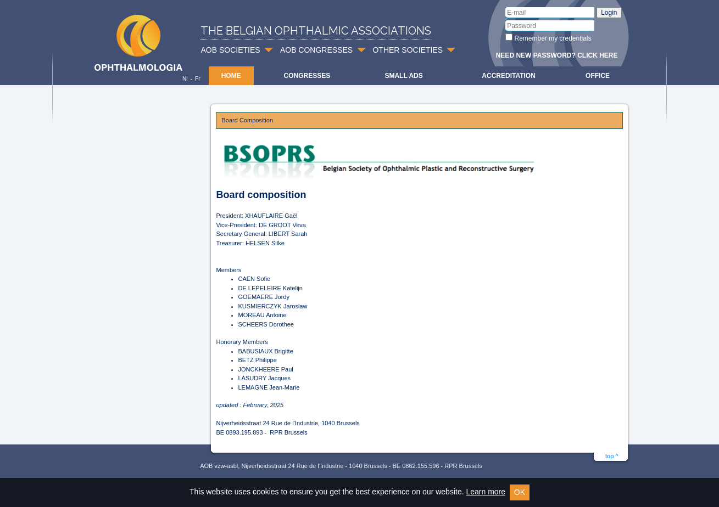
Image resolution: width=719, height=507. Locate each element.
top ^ (611, 456)
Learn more (485, 491)
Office (598, 76)
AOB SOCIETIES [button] (230, 50)
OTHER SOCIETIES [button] (407, 50)
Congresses (306, 76)
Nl (184, 79)
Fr (197, 79)
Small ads (403, 76)
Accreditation (509, 76)
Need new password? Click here (557, 55)
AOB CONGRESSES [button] (316, 50)
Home (231, 76)
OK (519, 492)
